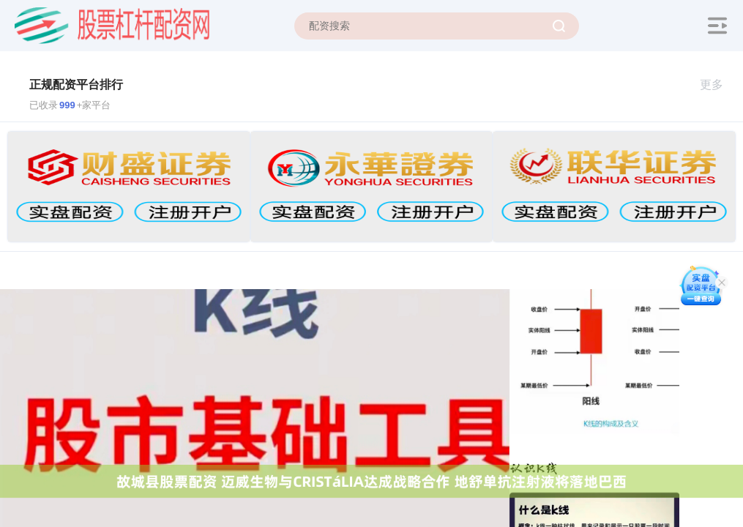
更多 (718, 84)
